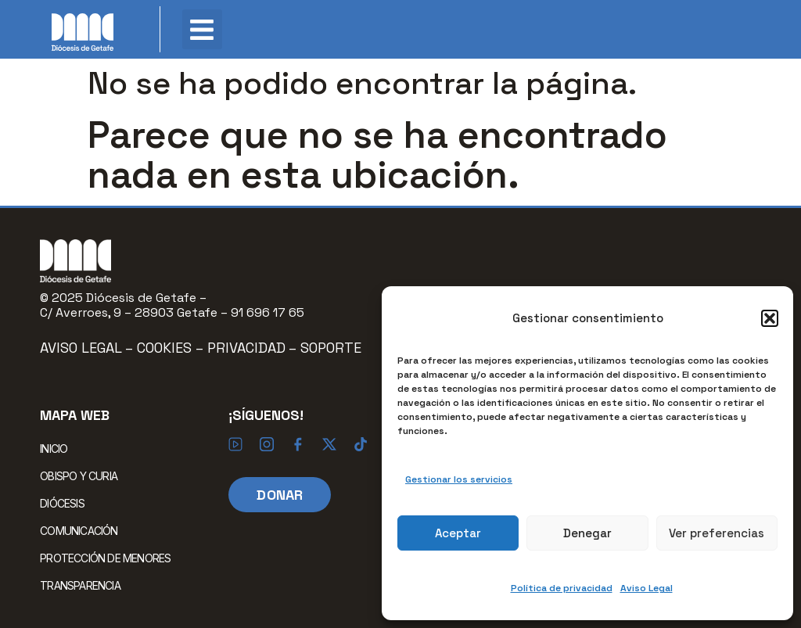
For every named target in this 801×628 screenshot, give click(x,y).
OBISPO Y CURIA (82, 475)
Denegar (587, 533)
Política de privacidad (561, 588)
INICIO (53, 448)
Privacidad (246, 348)
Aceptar (458, 533)
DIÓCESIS (66, 503)
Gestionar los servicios (458, 479)
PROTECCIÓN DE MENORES (105, 558)
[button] (770, 318)
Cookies (166, 348)
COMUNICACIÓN (82, 530)
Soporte (330, 348)
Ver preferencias (716, 533)
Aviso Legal (646, 588)
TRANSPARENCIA (80, 585)
